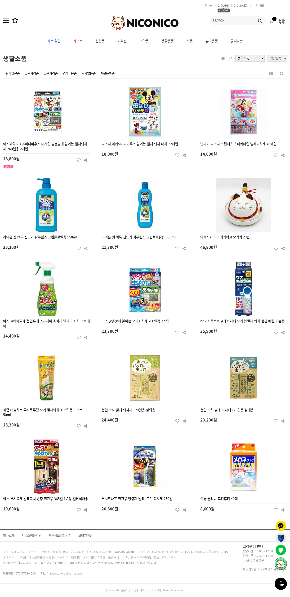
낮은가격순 (32, 73)
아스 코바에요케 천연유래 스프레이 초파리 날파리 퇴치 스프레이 (46, 323)
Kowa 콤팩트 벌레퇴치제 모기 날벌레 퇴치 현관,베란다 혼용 (242, 321)
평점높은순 (69, 73)
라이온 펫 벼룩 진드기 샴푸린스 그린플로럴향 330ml (139, 237)
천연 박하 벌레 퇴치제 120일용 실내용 (227, 410)
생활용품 (167, 41)
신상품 (100, 41)
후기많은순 (88, 73)
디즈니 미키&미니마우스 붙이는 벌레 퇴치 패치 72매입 (140, 143)
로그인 (208, 5)
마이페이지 (241, 5)
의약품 (144, 41)
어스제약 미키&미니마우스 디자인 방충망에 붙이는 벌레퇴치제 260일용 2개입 (45, 146)
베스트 (78, 41)
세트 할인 (54, 41)
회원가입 (223, 5)
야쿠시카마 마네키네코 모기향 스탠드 (226, 237)
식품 (190, 41)
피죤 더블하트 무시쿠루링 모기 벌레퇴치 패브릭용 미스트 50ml (43, 412)
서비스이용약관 (31, 535)
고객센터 (258, 5)
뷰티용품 (211, 41)
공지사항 (237, 41)
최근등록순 (107, 73)
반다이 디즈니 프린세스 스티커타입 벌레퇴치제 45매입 (238, 143)
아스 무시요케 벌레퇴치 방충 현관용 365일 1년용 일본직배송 (45, 498)
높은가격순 (51, 73)
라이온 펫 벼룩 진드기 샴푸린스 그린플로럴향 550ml (40, 237)
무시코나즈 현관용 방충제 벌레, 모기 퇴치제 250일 (137, 498)
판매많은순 (13, 73)
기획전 (122, 41)
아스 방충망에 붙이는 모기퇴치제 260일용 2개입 (135, 321)
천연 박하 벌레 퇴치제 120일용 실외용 (128, 410)
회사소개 (8, 535)
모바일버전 (85, 535)
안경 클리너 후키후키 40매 (219, 498)
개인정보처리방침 (60, 535)
